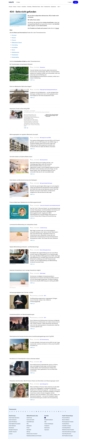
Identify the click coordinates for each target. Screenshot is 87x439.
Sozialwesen (15, 55)
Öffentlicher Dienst (17, 42)
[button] (18, 2)
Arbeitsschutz (15, 52)
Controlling (15, 45)
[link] (10, 6)
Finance (14, 40)
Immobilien (15, 47)
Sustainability (15, 57)
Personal (14, 35)
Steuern (14, 37)
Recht (13, 50)
